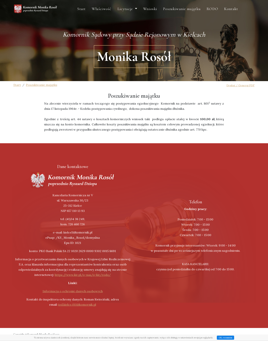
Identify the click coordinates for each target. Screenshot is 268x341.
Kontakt (244, 12)
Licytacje (138, 12)
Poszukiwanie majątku (194, 12)
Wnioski (163, 12)
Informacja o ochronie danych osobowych (73, 291)
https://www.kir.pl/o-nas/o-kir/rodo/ (83, 275)
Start (94, 12)
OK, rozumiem (225, 337)
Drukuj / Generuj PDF (240, 85)
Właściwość (114, 12)
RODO (225, 12)
